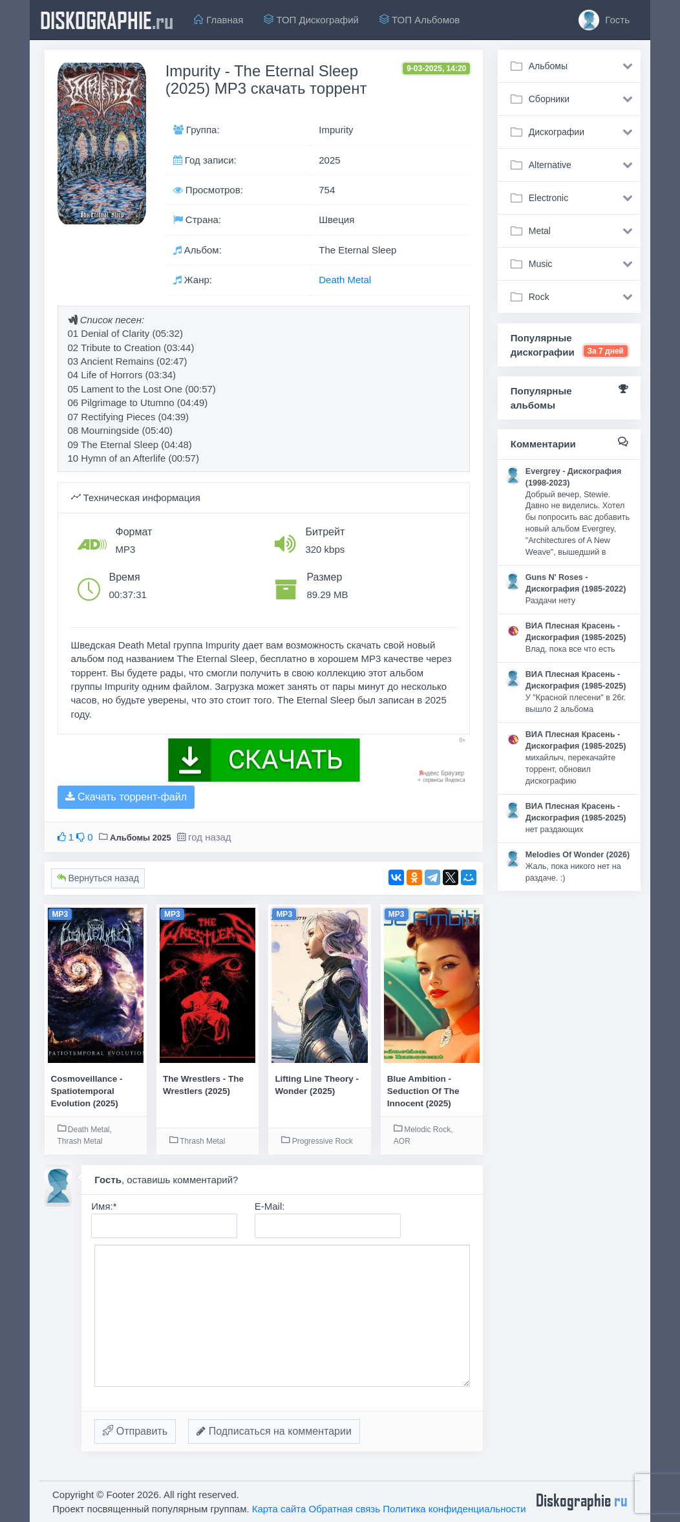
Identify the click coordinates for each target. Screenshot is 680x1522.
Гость (604, 20)
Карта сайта (279, 1508)
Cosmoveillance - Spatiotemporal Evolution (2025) (87, 1091)
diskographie (106, 20)
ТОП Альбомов (419, 19)
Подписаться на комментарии (274, 1431)
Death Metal (345, 279)
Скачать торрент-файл (126, 796)
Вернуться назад (98, 878)
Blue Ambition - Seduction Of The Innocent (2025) (423, 1091)
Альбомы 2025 (140, 837)
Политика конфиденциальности (454, 1508)
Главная (218, 19)
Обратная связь (345, 1508)
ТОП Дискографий (311, 19)
